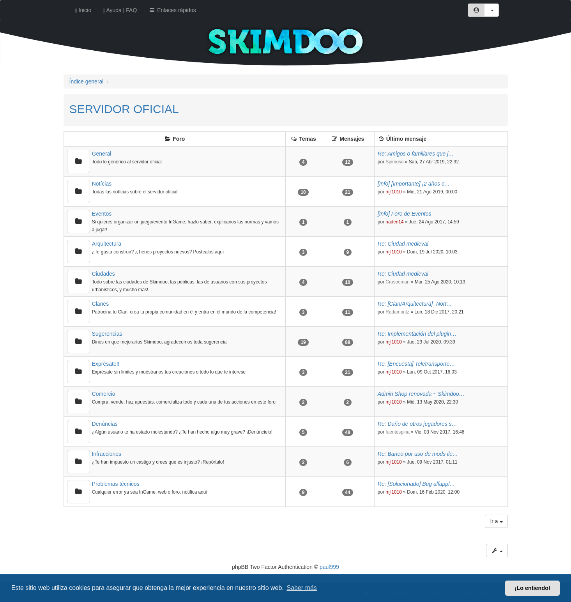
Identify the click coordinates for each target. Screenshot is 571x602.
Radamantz (397, 312)
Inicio (83, 10)
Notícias (102, 184)
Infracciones (106, 454)
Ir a (496, 521)
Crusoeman (397, 282)
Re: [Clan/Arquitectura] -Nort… (415, 304)
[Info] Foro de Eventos (404, 214)
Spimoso (394, 162)
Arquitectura (106, 244)
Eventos (102, 214)
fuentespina (397, 432)
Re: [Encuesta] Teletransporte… (416, 364)
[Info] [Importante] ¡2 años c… (414, 184)
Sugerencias (107, 334)
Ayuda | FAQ (120, 10)
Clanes (100, 304)
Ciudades (103, 274)
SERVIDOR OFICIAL (124, 109)
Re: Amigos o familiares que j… (416, 153)
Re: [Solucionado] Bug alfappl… (416, 484)
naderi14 (394, 222)
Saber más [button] (302, 587)
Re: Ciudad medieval (403, 244)
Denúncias (105, 424)
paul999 (329, 567)
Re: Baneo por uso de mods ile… (418, 454)
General (101, 153)
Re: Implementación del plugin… (417, 334)
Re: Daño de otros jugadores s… (417, 424)
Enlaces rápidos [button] (172, 10)
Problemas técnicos (116, 484)
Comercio (103, 394)
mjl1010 (393, 192)
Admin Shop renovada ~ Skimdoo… (421, 394)
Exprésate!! (106, 364)
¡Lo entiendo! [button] (532, 588)
